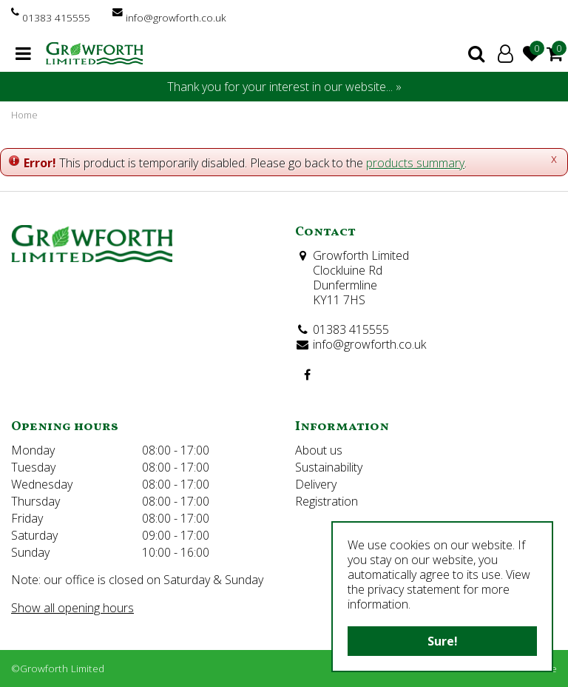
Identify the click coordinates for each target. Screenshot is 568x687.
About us (318, 450)
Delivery (316, 484)
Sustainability (328, 467)
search (476, 53)
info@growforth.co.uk (176, 17)
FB (307, 374)
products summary (415, 163)
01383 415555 (56, 17)
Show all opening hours (72, 608)
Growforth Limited (361, 255)
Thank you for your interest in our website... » (284, 86)
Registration (326, 501)
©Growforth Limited (57, 668)
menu (23, 53)
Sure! (442, 641)
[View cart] (555, 53)
